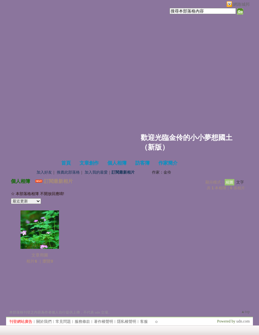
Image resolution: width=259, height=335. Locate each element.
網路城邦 (241, 4)
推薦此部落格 (68, 172)
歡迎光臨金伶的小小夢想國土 (186, 138)
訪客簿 (142, 163)
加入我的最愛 (96, 172)
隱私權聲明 (126, 321)
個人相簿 (117, 163)
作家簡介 (168, 163)
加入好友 (44, 172)
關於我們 (44, 321)
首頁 (66, 163)
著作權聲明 (103, 321)
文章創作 (89, 163)
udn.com (243, 321)
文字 (240, 182)
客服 (144, 321)
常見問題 (63, 321)
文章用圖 (39, 255)
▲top (245, 311)
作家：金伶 (161, 172)
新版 (155, 147)
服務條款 (82, 321)
